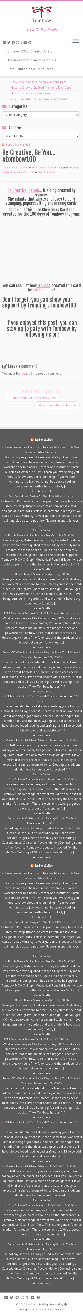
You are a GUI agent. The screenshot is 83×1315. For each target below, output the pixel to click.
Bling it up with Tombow (57, 405)
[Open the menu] (75, 41)
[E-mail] (5, 42)
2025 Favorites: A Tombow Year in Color (40, 99)
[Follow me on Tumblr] (21, 42)
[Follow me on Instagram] (18, 42)
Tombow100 (26, 172)
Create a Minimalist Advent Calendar (27, 740)
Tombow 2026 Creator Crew (28, 51)
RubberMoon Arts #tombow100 (31, 397)
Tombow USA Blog (44, 439)
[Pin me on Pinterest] (30, 42)
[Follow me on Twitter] (9, 42)
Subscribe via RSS (18, 144)
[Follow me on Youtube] (25, 42)
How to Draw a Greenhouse (30, 93)
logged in (27, 373)
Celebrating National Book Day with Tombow (31, 696)
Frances (43, 285)
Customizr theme (52, 1309)
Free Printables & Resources (30, 68)
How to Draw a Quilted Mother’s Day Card (41, 87)
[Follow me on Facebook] (14, 42)
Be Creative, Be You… (25, 190)
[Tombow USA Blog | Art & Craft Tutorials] (41, 14)
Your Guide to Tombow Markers (27, 779)
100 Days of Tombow (44, 167)
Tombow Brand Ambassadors (31, 59)
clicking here (43, 290)
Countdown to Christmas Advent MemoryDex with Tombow (42, 818)
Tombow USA (47, 172)
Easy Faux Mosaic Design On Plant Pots (39, 82)
